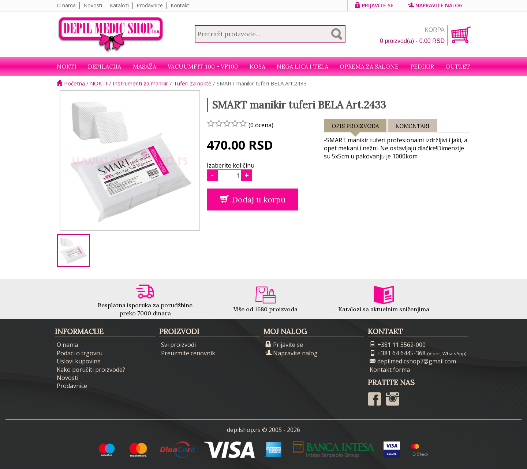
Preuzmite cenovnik (188, 353)
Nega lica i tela (302, 66)
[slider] (227, 123)
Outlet (457, 66)
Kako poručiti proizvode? (91, 370)
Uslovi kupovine (79, 361)
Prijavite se (374, 5)
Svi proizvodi (178, 345)
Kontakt (180, 5)
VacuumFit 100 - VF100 (203, 66)
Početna (71, 83)
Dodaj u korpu (252, 199)
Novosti (92, 5)
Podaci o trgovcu (79, 353)
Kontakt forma (390, 370)
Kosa (257, 66)
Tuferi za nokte (192, 83)
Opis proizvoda (355, 127)
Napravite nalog (435, 5)
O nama (66, 5)
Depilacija (104, 66)
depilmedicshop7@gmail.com (413, 361)
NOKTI (66, 66)
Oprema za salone (369, 66)
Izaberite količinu (230, 165)
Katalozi (119, 5)
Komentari (412, 125)
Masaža (144, 66)
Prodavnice (150, 5)
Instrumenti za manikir (140, 83)
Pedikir (422, 66)
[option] (73, 250)
